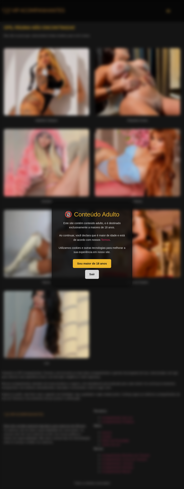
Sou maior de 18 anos (92, 263)
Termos (105, 239)
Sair (92, 274)
